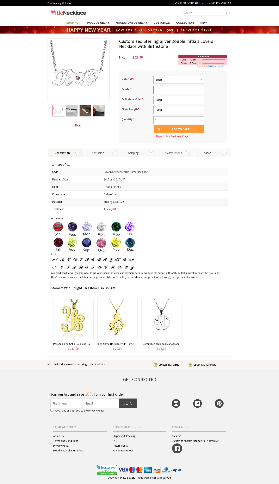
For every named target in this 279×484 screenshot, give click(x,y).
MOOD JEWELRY (99, 22)
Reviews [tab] (206, 153)
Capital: (127, 89)
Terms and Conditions (65, 441)
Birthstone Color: (132, 99)
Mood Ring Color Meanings (68, 450)
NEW (204, 22)
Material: (127, 79)
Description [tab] (62, 153)
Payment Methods (123, 450)
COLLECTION (186, 22)
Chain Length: (130, 109)
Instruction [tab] (97, 153)
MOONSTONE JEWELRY (132, 22)
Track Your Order (184, 2)
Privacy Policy (96, 410)
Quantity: (127, 119)
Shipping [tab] (133, 153)
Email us (176, 436)
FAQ (115, 441)
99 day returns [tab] (173, 153)
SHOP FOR (74, 22)
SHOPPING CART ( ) (220, 2)
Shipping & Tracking (124, 436)
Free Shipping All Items (59, 3)
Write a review (216, 66)
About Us (58, 436)
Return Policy (120, 445)
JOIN (128, 403)
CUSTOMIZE (162, 22)
